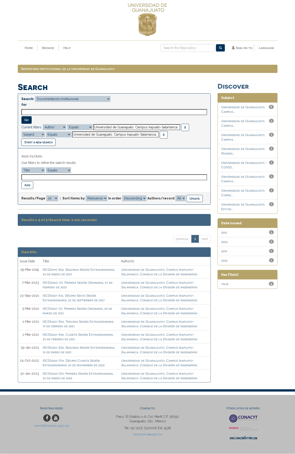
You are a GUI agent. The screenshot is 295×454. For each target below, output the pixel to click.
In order (114, 198)
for (24, 105)
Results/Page (33, 198)
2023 (224, 242)
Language (266, 48)
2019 (224, 251)
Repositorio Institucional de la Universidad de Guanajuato (67, 69)
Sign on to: (242, 48)
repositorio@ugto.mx (147, 434)
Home (29, 48)
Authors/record (160, 198)
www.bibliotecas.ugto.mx (51, 426)
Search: (27, 99)
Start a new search (38, 142)
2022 (224, 261)
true (224, 284)
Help (66, 48)
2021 (224, 233)
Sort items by (73, 198)
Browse (48, 48)
